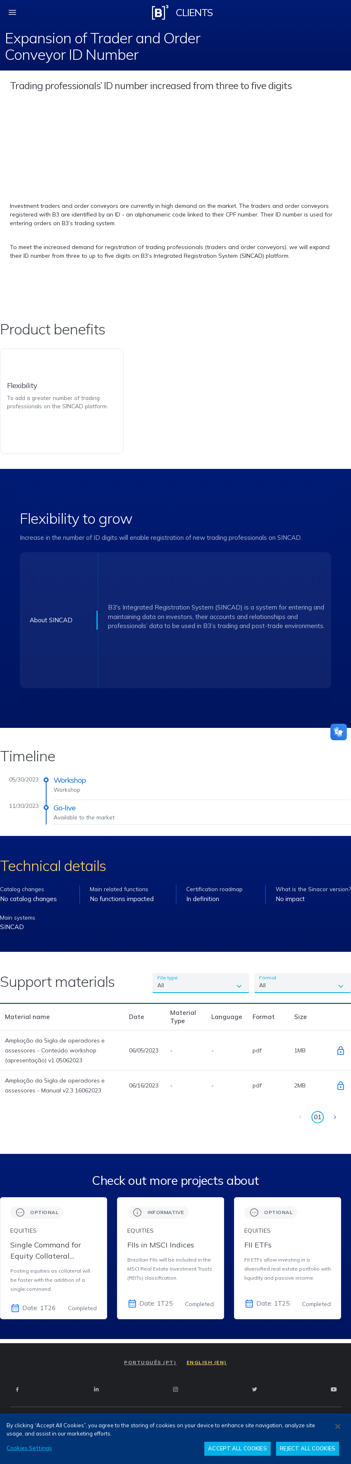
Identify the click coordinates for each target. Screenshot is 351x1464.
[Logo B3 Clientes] (160, 12)
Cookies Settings (29, 1448)
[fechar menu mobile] (12, 12)
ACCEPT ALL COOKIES (237, 1448)
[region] (175, 1438)
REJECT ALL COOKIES (307, 1448)
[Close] (338, 1426)
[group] (53, 1258)
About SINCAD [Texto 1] (51, 620)
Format (267, 977)
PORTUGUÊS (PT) (150, 1362)
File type (167, 977)
